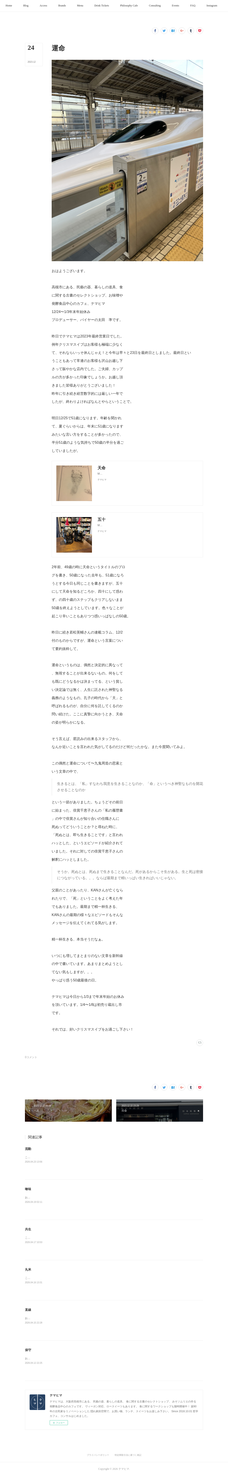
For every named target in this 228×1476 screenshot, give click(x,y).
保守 (28, 1350)
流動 (28, 1149)
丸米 (28, 1269)
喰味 (28, 1189)
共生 (28, 1229)
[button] (20, 6)
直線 (28, 1310)
